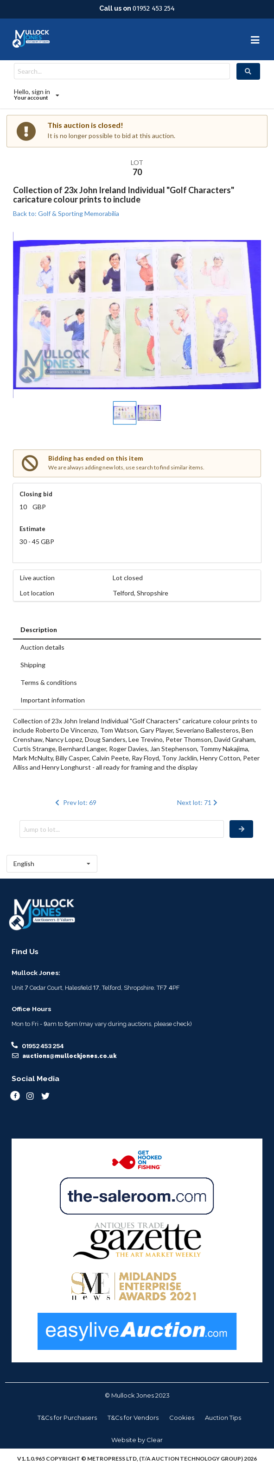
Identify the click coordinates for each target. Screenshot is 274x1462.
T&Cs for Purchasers (67, 1417)
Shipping (32, 665)
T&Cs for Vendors (133, 1417)
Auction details (42, 647)
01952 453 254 (154, 8)
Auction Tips (223, 1417)
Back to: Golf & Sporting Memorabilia (66, 213)
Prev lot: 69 (75, 802)
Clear (155, 1439)
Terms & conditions (48, 682)
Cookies (181, 1417)
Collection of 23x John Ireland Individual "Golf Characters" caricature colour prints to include (123, 194)
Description (38, 629)
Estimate (32, 528)
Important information (52, 700)
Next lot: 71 (198, 802)
